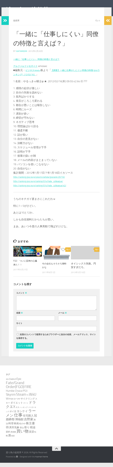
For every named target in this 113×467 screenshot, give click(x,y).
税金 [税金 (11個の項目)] (33, 431)
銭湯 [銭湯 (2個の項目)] (13, 440)
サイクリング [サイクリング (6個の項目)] (28, 403)
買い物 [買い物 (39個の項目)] (22, 435)
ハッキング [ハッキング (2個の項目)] (24, 412)
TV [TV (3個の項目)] (28, 399)
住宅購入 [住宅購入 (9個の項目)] (28, 419)
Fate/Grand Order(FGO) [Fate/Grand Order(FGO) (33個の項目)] (15, 389)
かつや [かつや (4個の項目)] (17, 403)
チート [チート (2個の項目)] (25, 407)
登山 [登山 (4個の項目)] (22, 432)
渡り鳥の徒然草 (27, 10)
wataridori (22, 55)
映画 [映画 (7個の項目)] (16, 427)
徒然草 (16, 24)
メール (62, 317)
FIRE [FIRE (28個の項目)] (27, 391)
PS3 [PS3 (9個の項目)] (25, 395)
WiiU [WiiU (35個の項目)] (32, 398)
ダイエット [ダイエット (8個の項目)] (16, 406)
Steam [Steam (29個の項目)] (21, 399)
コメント (21, 297)
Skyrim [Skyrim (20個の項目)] (11, 399)
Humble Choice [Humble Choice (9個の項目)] (14, 395)
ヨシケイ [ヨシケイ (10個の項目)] (22, 415)
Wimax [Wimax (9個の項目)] (10, 402)
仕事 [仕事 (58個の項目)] (18, 419)
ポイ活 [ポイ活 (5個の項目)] (13, 415)
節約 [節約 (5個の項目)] (8, 436)
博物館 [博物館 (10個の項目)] (19, 423)
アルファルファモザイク (27, 70)
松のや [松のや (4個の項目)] (22, 428)
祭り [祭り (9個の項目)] (27, 431)
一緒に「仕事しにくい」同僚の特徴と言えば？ (41, 63)
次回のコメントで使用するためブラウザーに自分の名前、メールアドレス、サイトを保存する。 (56, 341)
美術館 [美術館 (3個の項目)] (13, 436)
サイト (19, 327)
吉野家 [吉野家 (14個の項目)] (28, 423)
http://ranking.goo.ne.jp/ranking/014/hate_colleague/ (43, 185)
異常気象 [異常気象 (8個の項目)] (14, 431)
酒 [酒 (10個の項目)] (9, 439)
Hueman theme (41, 461)
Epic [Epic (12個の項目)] (18, 383)
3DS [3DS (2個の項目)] (7, 383)
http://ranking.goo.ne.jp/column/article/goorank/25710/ (44, 181)
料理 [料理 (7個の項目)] (10, 427)
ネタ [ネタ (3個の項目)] (17, 411)
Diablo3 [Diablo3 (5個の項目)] (12, 383)
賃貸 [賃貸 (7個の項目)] (31, 435)
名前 (19, 317)
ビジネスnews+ (34, 74)
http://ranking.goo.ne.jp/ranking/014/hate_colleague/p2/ (45, 189)
